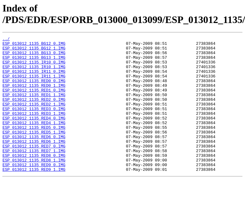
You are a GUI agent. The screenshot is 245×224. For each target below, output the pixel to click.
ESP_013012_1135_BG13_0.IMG (33, 56)
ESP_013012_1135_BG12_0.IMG (33, 45)
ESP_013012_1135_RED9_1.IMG (33, 196)
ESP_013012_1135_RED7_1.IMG (33, 174)
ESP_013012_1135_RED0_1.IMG (33, 95)
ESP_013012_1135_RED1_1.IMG (33, 107)
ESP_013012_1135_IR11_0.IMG (33, 79)
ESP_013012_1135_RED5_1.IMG (33, 151)
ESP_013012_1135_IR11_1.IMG (33, 84)
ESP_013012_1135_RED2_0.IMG (33, 112)
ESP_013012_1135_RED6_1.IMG (33, 163)
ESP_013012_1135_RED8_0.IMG (33, 179)
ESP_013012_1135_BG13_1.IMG (33, 62)
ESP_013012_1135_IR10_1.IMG (33, 73)
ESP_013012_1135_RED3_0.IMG (33, 123)
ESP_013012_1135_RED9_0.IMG (33, 191)
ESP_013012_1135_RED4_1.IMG (33, 140)
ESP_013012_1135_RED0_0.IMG (33, 90)
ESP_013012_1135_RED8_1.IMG (33, 185)
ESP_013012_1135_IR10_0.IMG (33, 67)
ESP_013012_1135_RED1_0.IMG (33, 101)
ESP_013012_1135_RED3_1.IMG (33, 129)
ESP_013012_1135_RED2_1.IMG (33, 118)
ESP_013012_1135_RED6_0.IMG (33, 157)
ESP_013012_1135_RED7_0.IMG (33, 168)
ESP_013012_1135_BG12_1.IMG (33, 51)
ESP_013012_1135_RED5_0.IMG (33, 146)
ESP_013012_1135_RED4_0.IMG (33, 135)
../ (6, 39)
